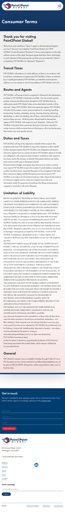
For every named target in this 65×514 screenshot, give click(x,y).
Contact (4, 479)
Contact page (46, 401)
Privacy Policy (46, 506)
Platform (5, 463)
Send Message (9, 429)
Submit (6, 494)
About (4, 471)
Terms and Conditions (33, 506)
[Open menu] (59, 6)
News (4, 475)
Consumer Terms (58, 506)
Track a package (8, 484)
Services (5, 467)
